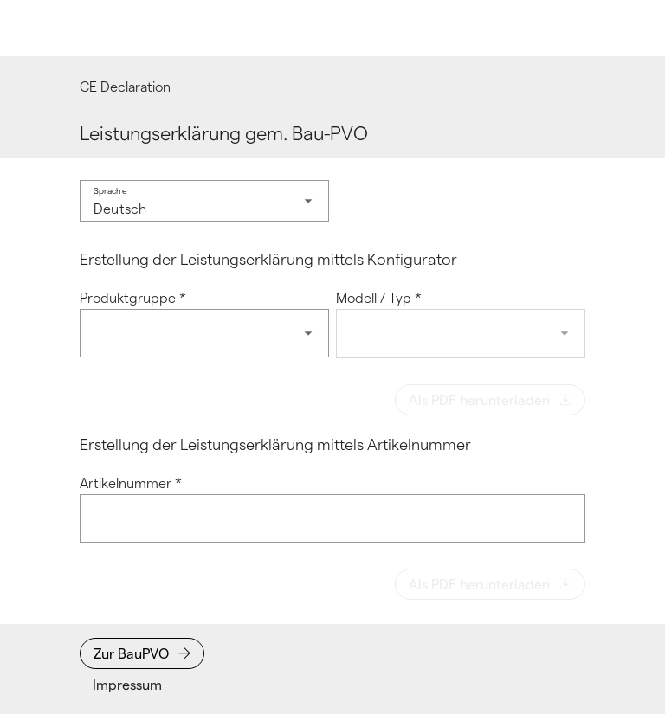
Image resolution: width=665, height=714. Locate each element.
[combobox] (204, 201)
